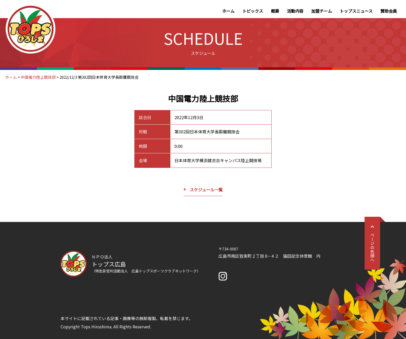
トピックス (252, 11)
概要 (275, 11)
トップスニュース (356, 11)
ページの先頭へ (372, 243)
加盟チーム (321, 11)
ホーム (228, 11)
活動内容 (295, 11)
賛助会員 (388, 11)
